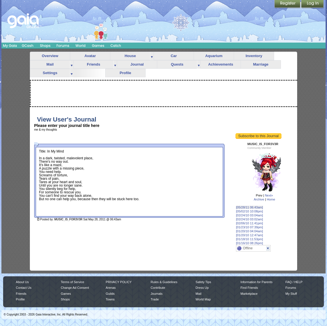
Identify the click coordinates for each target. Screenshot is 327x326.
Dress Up (202, 287)
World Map (203, 299)
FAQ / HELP (294, 282)
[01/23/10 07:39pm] (249, 227)
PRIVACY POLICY (119, 282)
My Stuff (291, 293)
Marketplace (249, 293)
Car (174, 56)
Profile (125, 73)
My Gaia (10, 45)
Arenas (111, 287)
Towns (110, 299)
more (152, 56)
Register (287, 4)
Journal (137, 64)
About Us (22, 282)
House (130, 56)
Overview (50, 56)
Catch (116, 45)
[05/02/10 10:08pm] (249, 211)
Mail (49, 64)
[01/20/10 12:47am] (249, 235)
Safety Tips (203, 282)
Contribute (158, 287)
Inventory (254, 56)
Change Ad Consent (75, 287)
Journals (157, 293)
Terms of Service (72, 282)
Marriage (260, 64)
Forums (62, 45)
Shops (45, 45)
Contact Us (24, 287)
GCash (28, 45)
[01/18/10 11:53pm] (249, 239)
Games (98, 45)
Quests (177, 64)
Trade (155, 299)
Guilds (110, 293)
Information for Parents (256, 282)
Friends (93, 64)
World (80, 45)
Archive (259, 199)
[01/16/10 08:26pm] (249, 243)
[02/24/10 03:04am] (249, 215)
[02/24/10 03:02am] (249, 219)
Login (312, 4)
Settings (50, 73)
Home (271, 199)
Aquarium (214, 56)
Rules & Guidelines (164, 282)
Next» (269, 195)
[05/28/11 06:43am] (249, 207)
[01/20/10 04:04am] (249, 231)
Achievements (220, 64)
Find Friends (249, 287)
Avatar (90, 56)
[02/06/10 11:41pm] (249, 223)
